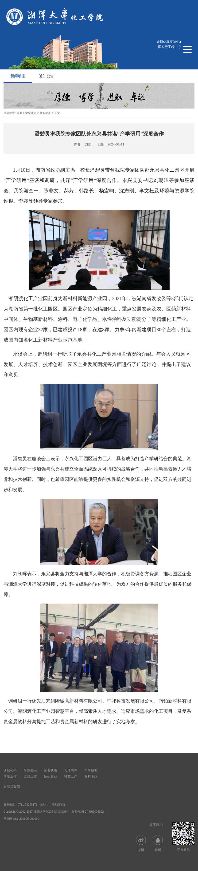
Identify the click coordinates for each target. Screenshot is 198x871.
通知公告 (46, 76)
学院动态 (30, 113)
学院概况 (30, 770)
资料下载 (90, 776)
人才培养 (70, 770)
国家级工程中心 (169, 47)
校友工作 (70, 776)
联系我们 (156, 825)
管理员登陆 (12, 786)
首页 (19, 113)
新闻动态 (17, 76)
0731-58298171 (27, 804)
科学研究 (90, 770)
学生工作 (10, 776)
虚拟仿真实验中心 (169, 42)
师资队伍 (50, 770)
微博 (141, 843)
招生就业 (50, 776)
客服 (158, 843)
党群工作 (30, 776)
